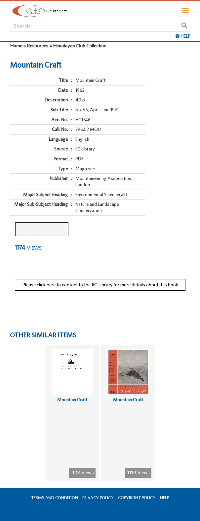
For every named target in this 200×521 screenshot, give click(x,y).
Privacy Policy (98, 497)
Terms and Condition (54, 497)
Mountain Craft (72, 399)
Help (164, 497)
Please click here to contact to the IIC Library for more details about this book (100, 284)
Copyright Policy (137, 497)
